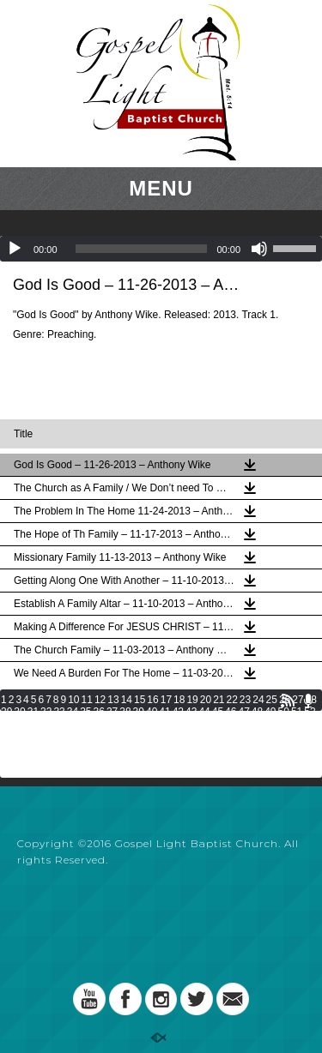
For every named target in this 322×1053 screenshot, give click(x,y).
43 (191, 712)
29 (6, 712)
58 (72, 724)
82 (72, 736)
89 (164, 736)
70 (230, 724)
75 (296, 724)
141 (141, 772)
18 (179, 700)
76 (309, 724)
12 (100, 700)
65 (164, 724)
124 (141, 760)
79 (33, 736)
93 (217, 736)
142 (160, 772)
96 (257, 736)
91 (191, 736)
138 (85, 772)
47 (243, 712)
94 (230, 736)
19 (191, 700)
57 (58, 724)
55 (33, 724)
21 (218, 700)
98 (283, 736)
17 (166, 700)
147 (255, 772)
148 (274, 772)
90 (178, 736)
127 (198, 760)
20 (205, 700)
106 (122, 748)
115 (292, 748)
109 (179, 748)
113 (255, 748)
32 (46, 712)
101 (28, 748)
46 (230, 712)
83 (85, 736)
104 (85, 748)
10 (73, 700)
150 (312, 772)
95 (243, 736)
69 (217, 724)
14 (126, 700)
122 (103, 760)
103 (66, 748)
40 (151, 712)
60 (99, 724)
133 (312, 760)
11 (87, 700)
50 (283, 712)
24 (258, 700)
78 (19, 736)
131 (274, 760)
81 (58, 736)
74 (283, 724)
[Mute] (259, 248)
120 (66, 760)
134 (9, 772)
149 (292, 772)
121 (85, 760)
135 (28, 772)
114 (274, 748)
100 (9, 748)
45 (217, 712)
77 (6, 736)
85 (112, 736)
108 (160, 748)
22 (232, 700)
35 (85, 712)
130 (255, 760)
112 (236, 748)
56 (46, 724)
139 (103, 772)
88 (151, 736)
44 (204, 712)
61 (112, 724)
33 (58, 712)
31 (33, 712)
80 (46, 736)
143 (179, 772)
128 (217, 760)
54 (19, 724)
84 (99, 736)
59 (85, 724)
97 (270, 736)
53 (6, 724)
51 (296, 712)
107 (141, 748)
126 (179, 760)
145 (217, 772)
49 (270, 712)
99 (296, 736)
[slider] (142, 248)
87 (138, 736)
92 (204, 736)
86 (125, 736)
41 (164, 712)
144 (198, 772)
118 (28, 760)
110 (198, 748)
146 (236, 772)
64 (151, 724)
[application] (161, 249)
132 (292, 760)
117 (9, 760)
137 (66, 772)
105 (103, 748)
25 (271, 700)
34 (72, 712)
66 (178, 724)
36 (99, 712)
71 (243, 724)
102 (47, 748)
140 (122, 772)
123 (122, 760)
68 (204, 724)
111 (217, 748)
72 (257, 724)
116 (312, 748)
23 (245, 700)
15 (139, 700)
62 (125, 724)
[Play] (14, 248)
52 (309, 712)
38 (125, 712)
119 (47, 760)
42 (178, 712)
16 (152, 700)
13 (112, 700)
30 (19, 712)
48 (257, 712)
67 (191, 724)
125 (160, 760)
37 (112, 712)
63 (138, 724)
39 (138, 712)
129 (236, 760)
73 (270, 724)
